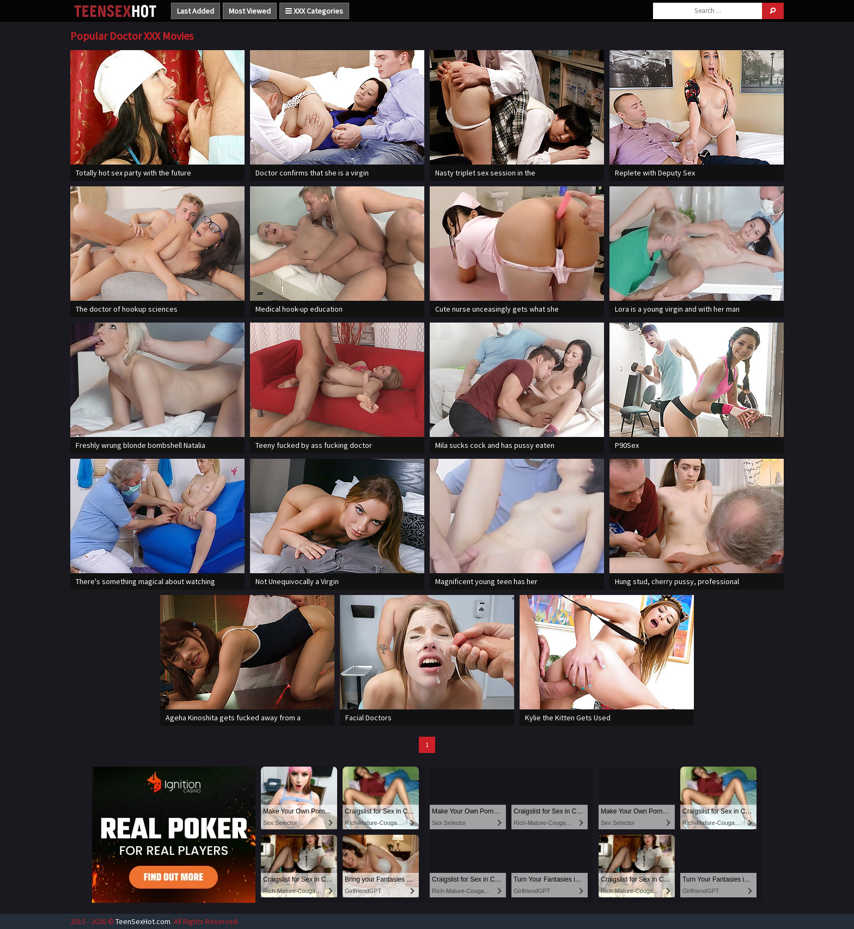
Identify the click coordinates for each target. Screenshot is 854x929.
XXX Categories (314, 11)
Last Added (195, 11)
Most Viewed (250, 11)
